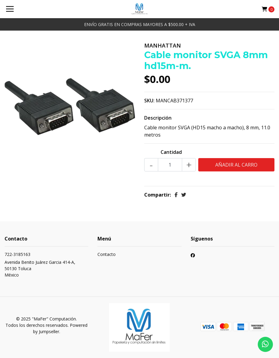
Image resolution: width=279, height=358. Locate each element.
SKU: (149, 100)
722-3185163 (17, 254)
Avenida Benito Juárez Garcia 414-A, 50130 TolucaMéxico (40, 268)
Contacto (106, 254)
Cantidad (171, 152)
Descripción (158, 117)
